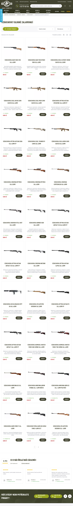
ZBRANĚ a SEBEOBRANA (17, 11)
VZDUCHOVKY (30, 14)
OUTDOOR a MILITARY (48, 11)
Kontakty (70, 1)
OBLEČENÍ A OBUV (6, 11)
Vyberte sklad (42, 29)
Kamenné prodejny (62, 1)
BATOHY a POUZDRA (37, 11)
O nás (17, 1)
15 (63, 34)
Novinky (69, 11)
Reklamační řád (33, 1)
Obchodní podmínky (24, 1)
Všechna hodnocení (25, 463)
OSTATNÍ (57, 11)
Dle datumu (60, 29)
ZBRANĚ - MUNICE (21, 14)
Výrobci (63, 11)
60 (70, 34)
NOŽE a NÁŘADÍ (27, 11)
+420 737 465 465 (24, 6)
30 (67, 34)
